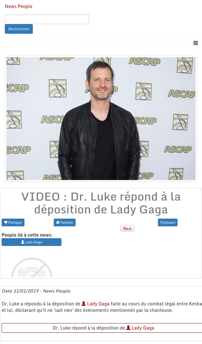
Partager (13, 222)
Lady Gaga (95, 303)
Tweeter (64, 222)
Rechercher (18, 29)
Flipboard (167, 222)
